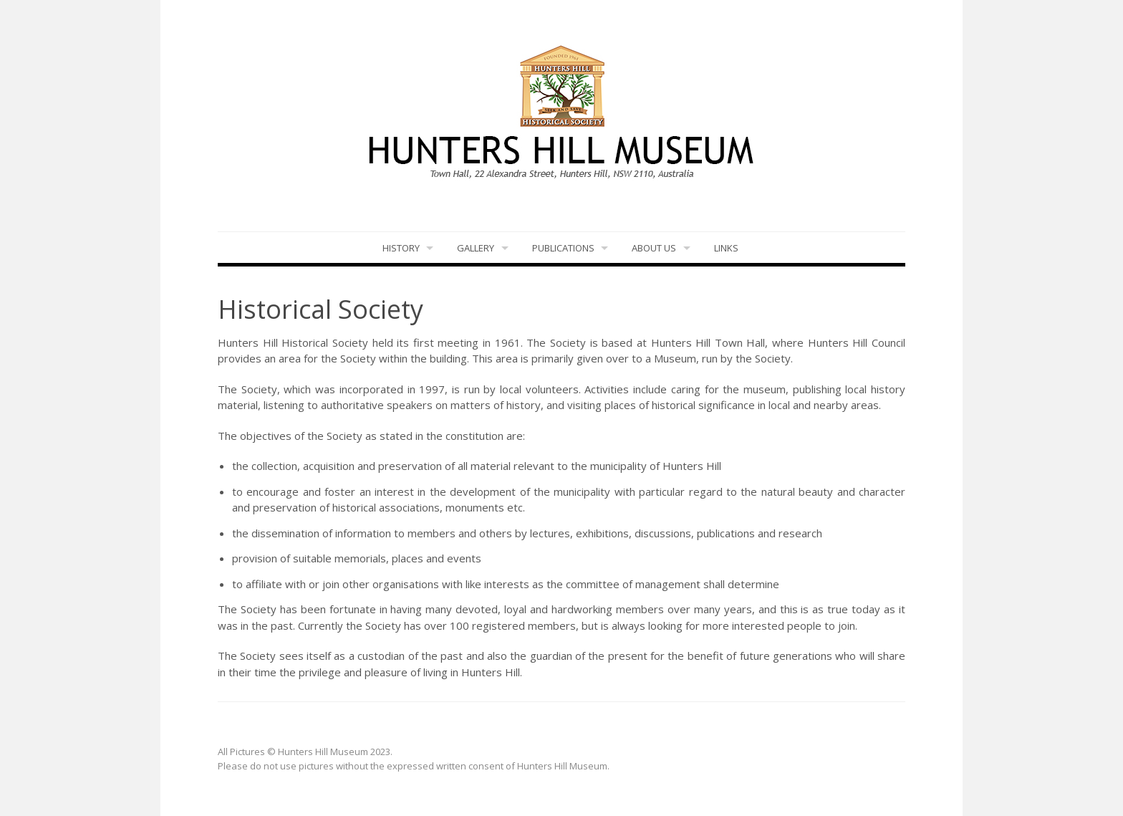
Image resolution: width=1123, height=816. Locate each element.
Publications (563, 247)
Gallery (475, 247)
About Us (654, 247)
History (401, 247)
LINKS (726, 247)
